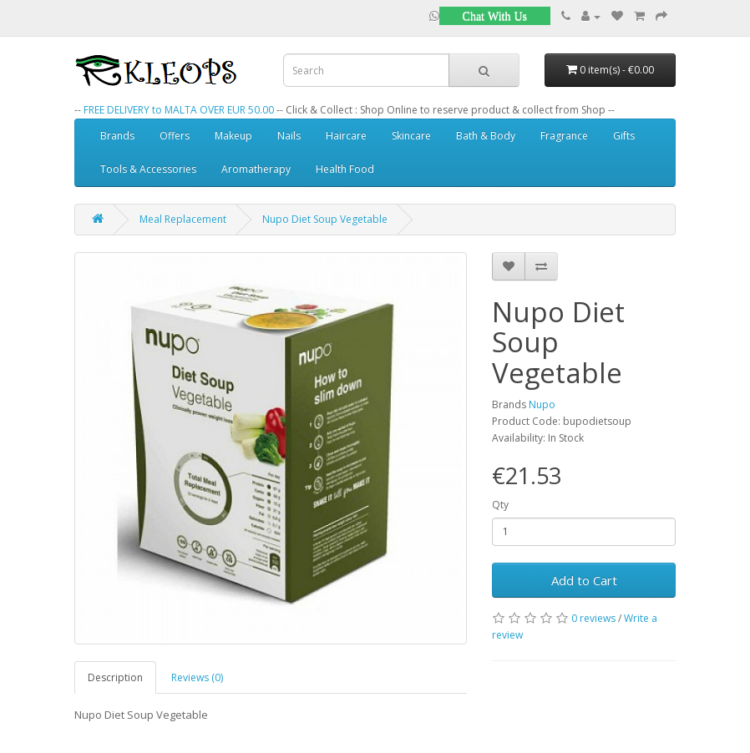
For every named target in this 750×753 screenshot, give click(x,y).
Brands (117, 136)
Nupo (542, 404)
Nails (289, 136)
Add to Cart (584, 580)
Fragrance (564, 136)
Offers (175, 136)
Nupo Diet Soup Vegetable (325, 219)
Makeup (233, 136)
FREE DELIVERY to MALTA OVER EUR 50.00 (179, 110)
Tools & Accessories (148, 169)
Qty (500, 505)
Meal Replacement (182, 219)
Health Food (345, 169)
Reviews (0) (197, 677)
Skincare (411, 136)
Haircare (346, 136)
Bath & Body (485, 136)
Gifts (624, 136)
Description (115, 677)
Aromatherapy (256, 169)
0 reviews (593, 618)
